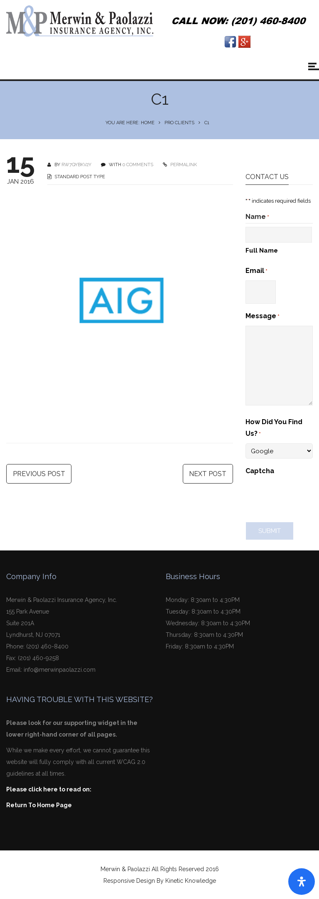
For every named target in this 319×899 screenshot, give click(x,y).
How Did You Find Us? (273, 429)
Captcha (259, 471)
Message (262, 316)
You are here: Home (130, 122)
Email (256, 271)
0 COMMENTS (138, 164)
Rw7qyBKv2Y (76, 164)
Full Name (261, 250)
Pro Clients (179, 122)
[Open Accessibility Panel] (301, 881)
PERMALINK (183, 164)
